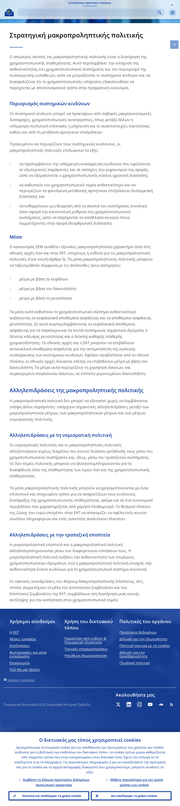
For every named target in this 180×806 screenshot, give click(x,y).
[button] (172, 4)
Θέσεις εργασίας (23, 639)
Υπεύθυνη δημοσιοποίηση (85, 655)
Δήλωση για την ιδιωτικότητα (143, 639)
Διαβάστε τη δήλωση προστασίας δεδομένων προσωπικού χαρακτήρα (56, 782)
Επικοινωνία (20, 663)
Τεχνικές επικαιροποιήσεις (86, 649)
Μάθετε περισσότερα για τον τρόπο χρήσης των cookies (136, 782)
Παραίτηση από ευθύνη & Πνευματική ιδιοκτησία (85, 640)
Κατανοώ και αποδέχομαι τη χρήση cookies (51, 795)
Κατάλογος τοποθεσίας (21, 680)
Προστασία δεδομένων (138, 632)
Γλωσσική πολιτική (134, 663)
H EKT (14, 632)
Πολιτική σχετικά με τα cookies (144, 645)
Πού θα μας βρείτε (25, 669)
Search (159, 12)
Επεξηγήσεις (20, 645)
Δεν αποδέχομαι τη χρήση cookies (134, 795)
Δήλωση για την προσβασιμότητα (133, 654)
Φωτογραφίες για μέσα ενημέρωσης (28, 654)
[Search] (87, 12)
